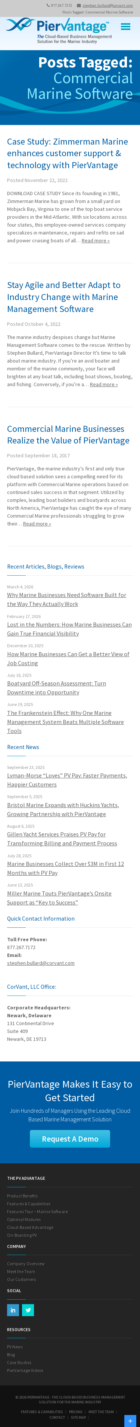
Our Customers (21, 1279)
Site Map (78, 1417)
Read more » (96, 240)
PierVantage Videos (25, 1370)
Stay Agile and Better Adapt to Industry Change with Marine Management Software (64, 297)
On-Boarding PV (22, 1235)
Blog (11, 1354)
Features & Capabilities (28, 1203)
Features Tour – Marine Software (37, 1211)
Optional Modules (24, 1219)
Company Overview (26, 1263)
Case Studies (19, 1362)
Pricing (76, 1411)
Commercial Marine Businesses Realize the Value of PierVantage (68, 434)
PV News (15, 1346)
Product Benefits (22, 1196)
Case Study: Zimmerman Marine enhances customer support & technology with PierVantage (67, 153)
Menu (125, 26)
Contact (57, 1417)
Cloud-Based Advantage (30, 1227)
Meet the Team (21, 1271)
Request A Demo (70, 1139)
